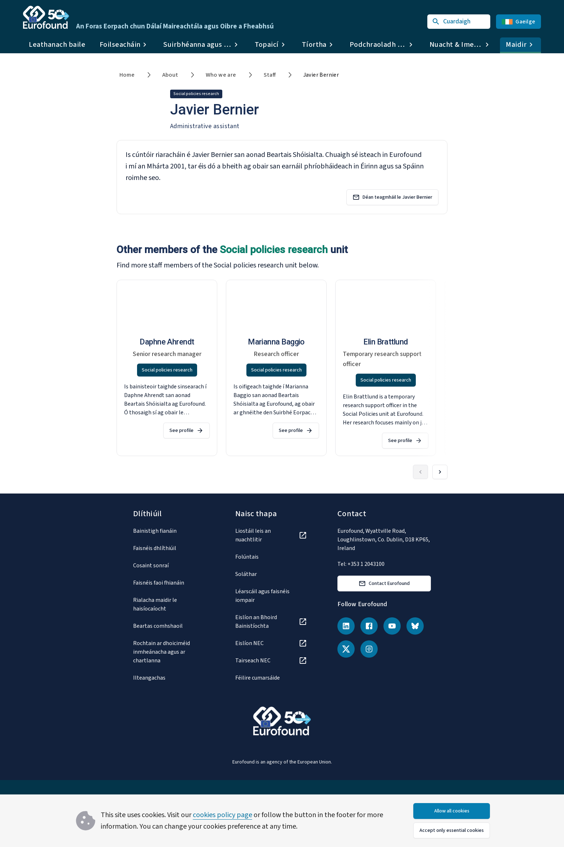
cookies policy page (222, 815)
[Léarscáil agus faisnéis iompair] (271, 596)
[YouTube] (392, 626)
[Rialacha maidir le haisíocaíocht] (169, 604)
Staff (270, 75)
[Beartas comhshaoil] (169, 626)
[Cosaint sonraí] (169, 565)
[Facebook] (369, 626)
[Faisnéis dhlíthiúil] (169, 548)
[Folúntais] (271, 557)
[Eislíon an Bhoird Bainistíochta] (271, 622)
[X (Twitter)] (346, 649)
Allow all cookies (451, 811)
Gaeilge (518, 22)
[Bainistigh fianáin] (169, 531)
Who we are (221, 75)
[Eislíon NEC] (271, 643)
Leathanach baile (57, 45)
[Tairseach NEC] (271, 660)
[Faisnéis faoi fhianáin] (169, 583)
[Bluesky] (415, 626)
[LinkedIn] (346, 626)
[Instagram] (369, 649)
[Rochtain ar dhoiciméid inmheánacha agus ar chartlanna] (169, 651)
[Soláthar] (271, 574)
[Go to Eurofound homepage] (46, 17)
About (170, 75)
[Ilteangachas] (169, 678)
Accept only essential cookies (451, 830)
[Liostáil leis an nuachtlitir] (271, 535)
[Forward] (439, 472)
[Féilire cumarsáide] (271, 678)
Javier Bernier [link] (321, 75)
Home (127, 75)
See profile (186, 430)
